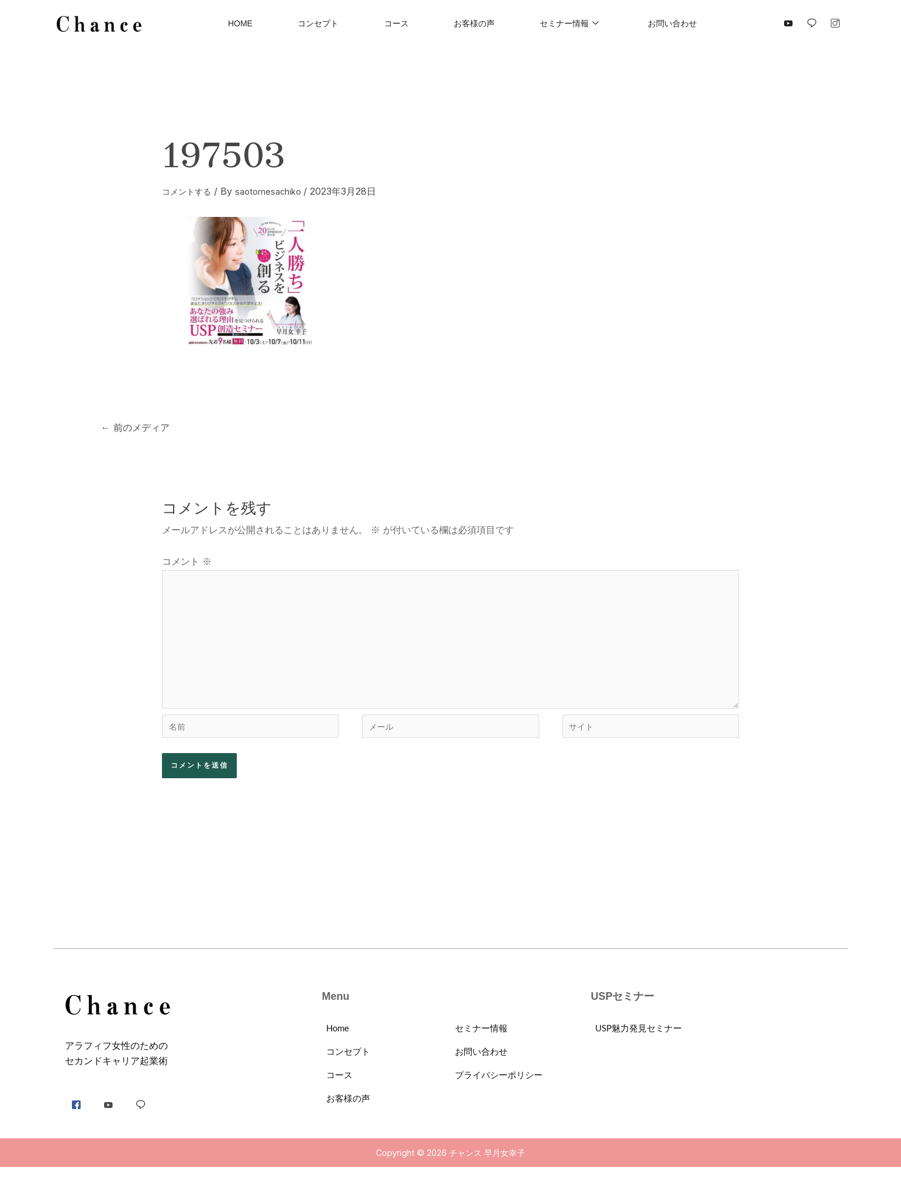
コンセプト (321, 23)
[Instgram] (835, 23)
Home (244, 23)
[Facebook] (76, 1125)
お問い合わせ (668, 23)
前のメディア (135, 427)
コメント (187, 561)
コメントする (190, 191)
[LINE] (811, 23)
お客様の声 (473, 23)
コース (397, 23)
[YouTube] (787, 23)
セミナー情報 (566, 23)
